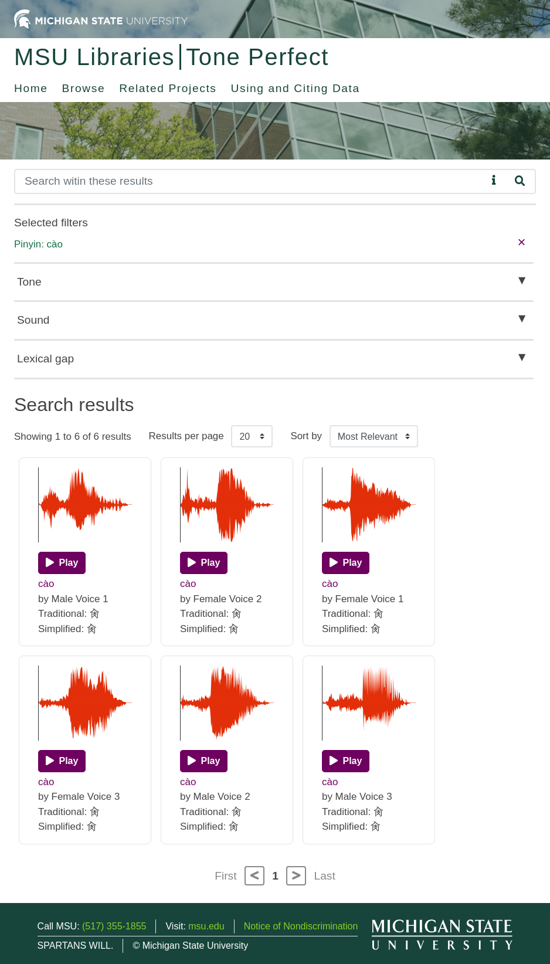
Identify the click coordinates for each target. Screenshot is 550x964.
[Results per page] (252, 436)
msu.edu (206, 926)
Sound (33, 320)
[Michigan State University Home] (101, 18)
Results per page (186, 436)
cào (46, 583)
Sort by (306, 436)
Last (324, 876)
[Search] (250, 181)
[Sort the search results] (374, 436)
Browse (84, 88)
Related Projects (167, 88)
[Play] (62, 563)
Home (31, 88)
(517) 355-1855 (114, 926)
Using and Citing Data (295, 88)
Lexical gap (45, 358)
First (225, 876)
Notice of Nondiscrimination (301, 926)
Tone (29, 282)
